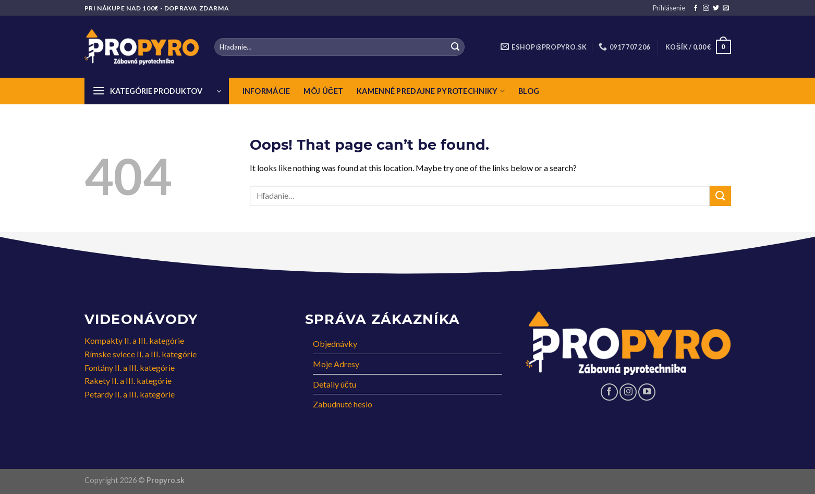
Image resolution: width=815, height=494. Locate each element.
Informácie (266, 91)
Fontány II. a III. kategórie (129, 367)
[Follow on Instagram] (706, 8)
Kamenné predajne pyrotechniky (431, 91)
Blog (528, 91)
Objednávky (335, 343)
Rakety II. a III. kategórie (128, 380)
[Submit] (455, 47)
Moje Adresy (336, 364)
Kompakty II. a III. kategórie (134, 340)
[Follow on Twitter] (716, 8)
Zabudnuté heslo (342, 404)
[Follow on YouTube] (646, 392)
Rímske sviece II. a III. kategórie (140, 354)
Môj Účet (323, 91)
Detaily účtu (334, 384)
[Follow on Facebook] (695, 8)
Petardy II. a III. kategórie (129, 394)
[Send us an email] (726, 8)
